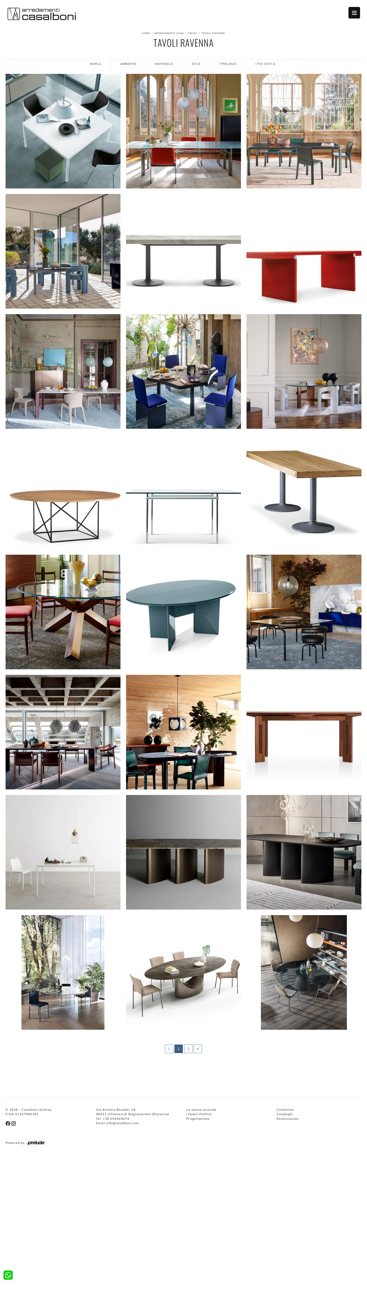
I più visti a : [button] (266, 64)
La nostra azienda (201, 1109)
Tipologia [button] (228, 64)
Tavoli (193, 33)
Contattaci (285, 1109)
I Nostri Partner (199, 1114)
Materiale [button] (164, 64)
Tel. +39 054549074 (113, 1118)
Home (146, 33)
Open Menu (354, 13)
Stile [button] (196, 64)
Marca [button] (95, 64)
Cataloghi (285, 1114)
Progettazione (198, 1118)
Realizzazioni (288, 1118)
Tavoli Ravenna (213, 33)
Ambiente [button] (128, 64)
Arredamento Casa (169, 33)
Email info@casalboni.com (117, 1123)
